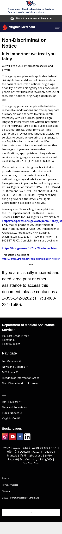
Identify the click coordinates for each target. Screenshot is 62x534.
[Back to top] (31, 513)
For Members (11, 361)
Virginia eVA (10, 418)
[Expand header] (57, 27)
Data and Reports (14, 407)
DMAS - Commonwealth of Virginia (20, 498)
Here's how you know (34, 12)
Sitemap (6, 491)
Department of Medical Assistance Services (31, 9)
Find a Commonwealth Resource (31, 18)
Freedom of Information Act (20, 378)
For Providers (11, 402)
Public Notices (12, 413)
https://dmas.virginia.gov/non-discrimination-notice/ (31, 258)
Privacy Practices (10, 485)
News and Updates (15, 367)
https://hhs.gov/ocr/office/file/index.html (29, 248)
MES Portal (10, 372)
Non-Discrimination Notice (20, 383)
